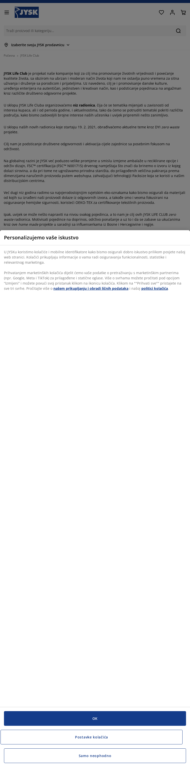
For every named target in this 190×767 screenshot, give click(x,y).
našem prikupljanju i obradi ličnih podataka (90, 288)
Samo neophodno (95, 755)
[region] (95, 498)
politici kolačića (154, 288)
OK (95, 718)
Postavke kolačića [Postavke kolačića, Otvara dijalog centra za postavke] (91, 737)
